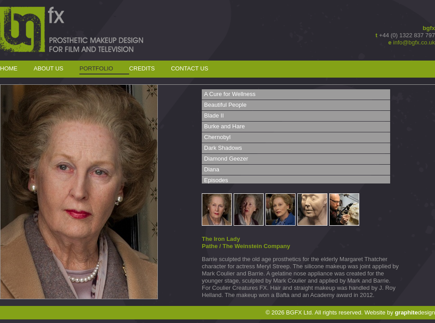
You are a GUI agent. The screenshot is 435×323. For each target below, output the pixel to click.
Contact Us (189, 68)
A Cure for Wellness (230, 94)
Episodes (216, 180)
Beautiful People (225, 104)
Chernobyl (217, 137)
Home (8, 68)
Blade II (214, 115)
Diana (211, 169)
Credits (142, 68)
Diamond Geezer (226, 158)
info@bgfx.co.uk (414, 42)
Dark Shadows (223, 147)
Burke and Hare (224, 126)
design (415, 312)
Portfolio (96, 68)
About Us (48, 68)
